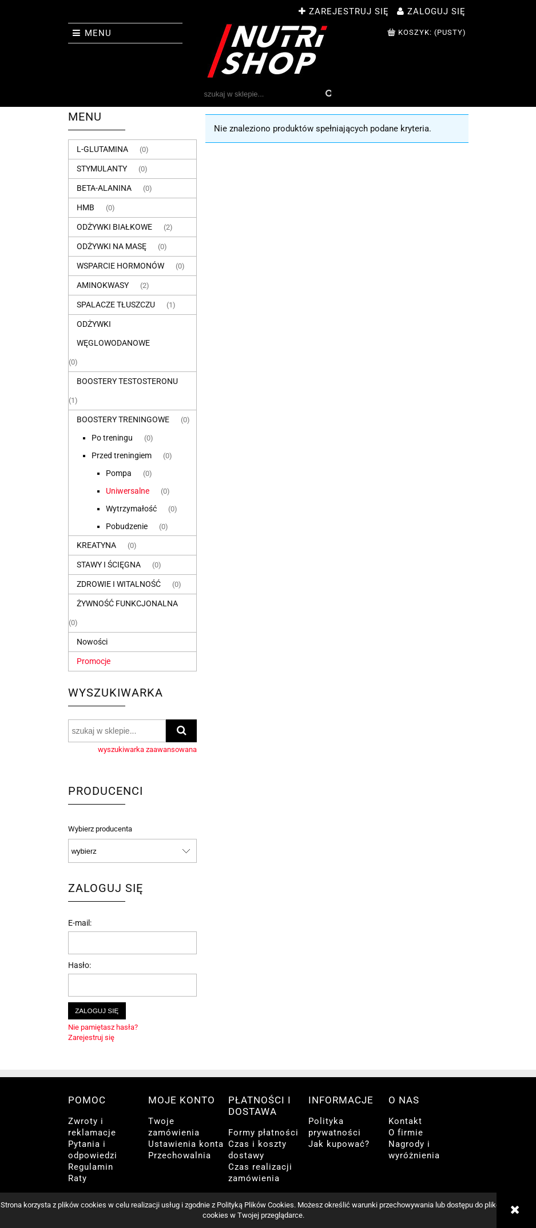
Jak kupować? (339, 1144)
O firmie (405, 1132)
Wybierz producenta (100, 829)
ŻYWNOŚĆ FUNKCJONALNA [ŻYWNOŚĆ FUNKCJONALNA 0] (127, 603)
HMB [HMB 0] (85, 207)
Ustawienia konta (186, 1144)
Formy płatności (263, 1132)
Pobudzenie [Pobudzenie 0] (127, 526)
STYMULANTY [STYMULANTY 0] (102, 168)
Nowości (92, 641)
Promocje (93, 661)
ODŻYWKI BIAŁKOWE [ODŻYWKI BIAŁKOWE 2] (114, 226)
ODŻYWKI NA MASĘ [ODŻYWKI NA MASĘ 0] (111, 246)
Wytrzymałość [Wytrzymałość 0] (131, 508)
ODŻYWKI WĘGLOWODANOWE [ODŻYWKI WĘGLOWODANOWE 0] (113, 333)
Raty (77, 1178)
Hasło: (79, 965)
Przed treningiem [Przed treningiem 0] (122, 455)
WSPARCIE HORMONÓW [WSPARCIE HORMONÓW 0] (120, 265)
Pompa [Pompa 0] (119, 473)
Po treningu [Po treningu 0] (112, 437)
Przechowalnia (179, 1155)
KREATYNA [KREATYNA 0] (96, 545)
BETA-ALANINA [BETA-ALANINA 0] (104, 188)
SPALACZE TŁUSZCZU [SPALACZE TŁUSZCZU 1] (116, 304)
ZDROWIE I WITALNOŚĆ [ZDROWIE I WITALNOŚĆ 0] (119, 584)
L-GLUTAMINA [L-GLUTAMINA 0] (102, 149)
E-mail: (80, 922)
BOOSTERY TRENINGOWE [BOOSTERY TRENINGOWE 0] (123, 419)
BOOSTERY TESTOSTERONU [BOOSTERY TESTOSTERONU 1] (127, 381)
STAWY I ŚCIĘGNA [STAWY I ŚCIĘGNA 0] (109, 564)
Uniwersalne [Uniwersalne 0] (127, 490)
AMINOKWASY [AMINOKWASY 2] (103, 285)
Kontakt (405, 1121)
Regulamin (90, 1167)
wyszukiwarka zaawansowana (147, 749)
